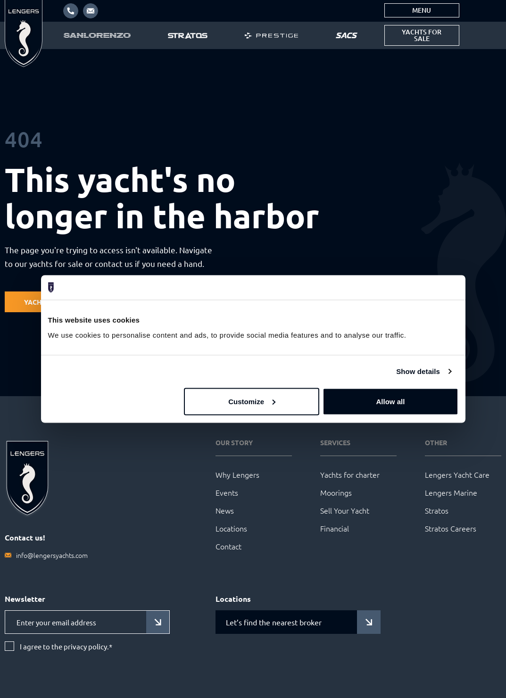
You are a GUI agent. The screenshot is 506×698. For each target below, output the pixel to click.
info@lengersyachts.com (52, 555)
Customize (251, 401)
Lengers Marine (451, 492)
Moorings (336, 492)
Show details (418, 371)
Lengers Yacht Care (457, 474)
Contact (228, 546)
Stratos (436, 510)
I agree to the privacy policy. (66, 646)
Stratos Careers (450, 528)
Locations (231, 528)
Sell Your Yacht (344, 510)
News (225, 510)
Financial (334, 528)
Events (227, 492)
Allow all (390, 401)
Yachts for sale (421, 35)
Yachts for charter (350, 474)
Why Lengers (237, 474)
